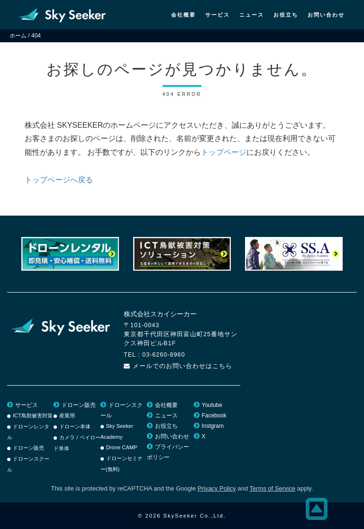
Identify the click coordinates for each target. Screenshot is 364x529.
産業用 (67, 415)
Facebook (214, 415)
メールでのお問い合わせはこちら (182, 366)
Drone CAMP (121, 447)
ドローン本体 (75, 426)
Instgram (213, 426)
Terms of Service (272, 488)
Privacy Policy (217, 488)
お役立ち (285, 15)
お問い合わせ (326, 15)
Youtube (212, 405)
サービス (217, 15)
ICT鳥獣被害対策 (33, 415)
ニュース (251, 15)
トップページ (223, 152)
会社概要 (183, 15)
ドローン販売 (28, 448)
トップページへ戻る (59, 180)
